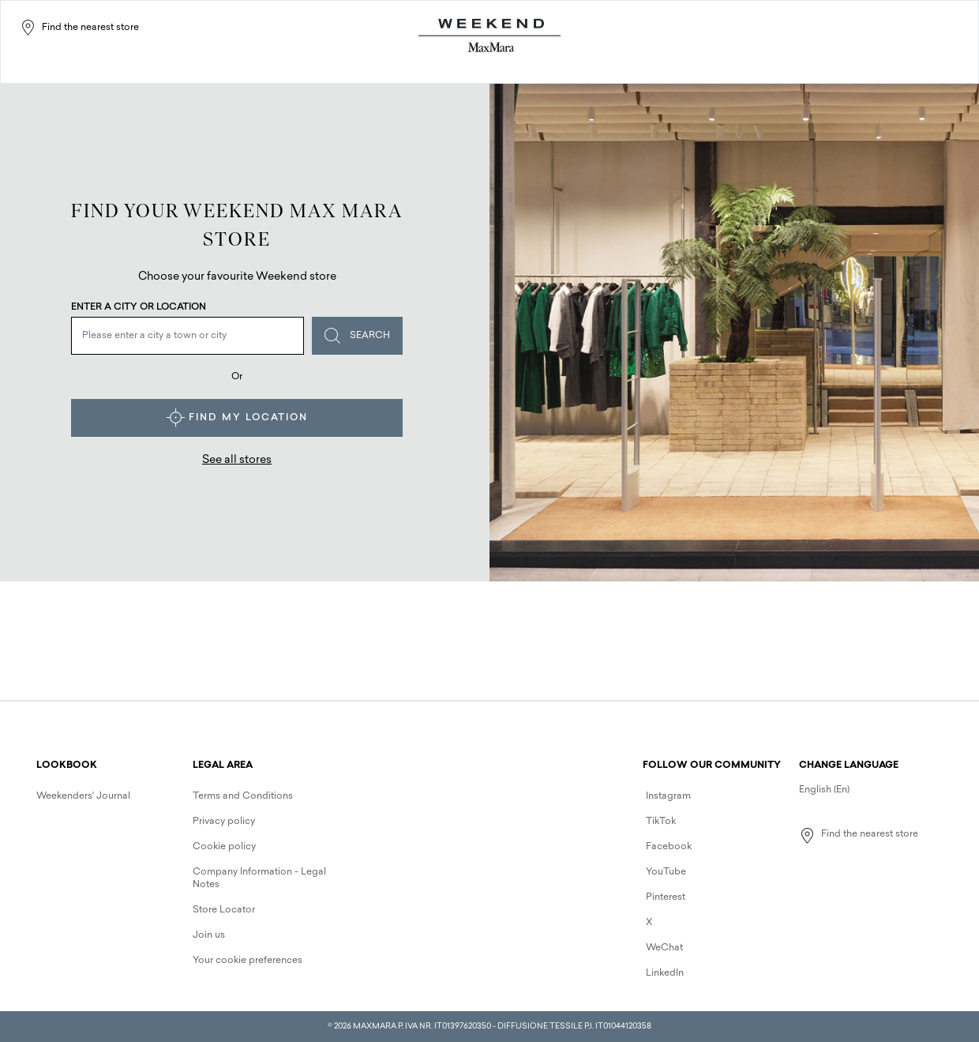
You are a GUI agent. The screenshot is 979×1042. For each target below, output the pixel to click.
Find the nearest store (79, 28)
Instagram (668, 796)
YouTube (666, 872)
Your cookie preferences (247, 960)
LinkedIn (665, 973)
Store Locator (224, 910)
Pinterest (665, 897)
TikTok (661, 821)
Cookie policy (224, 847)
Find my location (237, 417)
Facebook (669, 847)
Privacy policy (224, 821)
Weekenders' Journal (83, 796)
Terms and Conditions (243, 796)
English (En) (824, 790)
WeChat (664, 948)
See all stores (237, 460)
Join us (209, 935)
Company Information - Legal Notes (259, 878)
